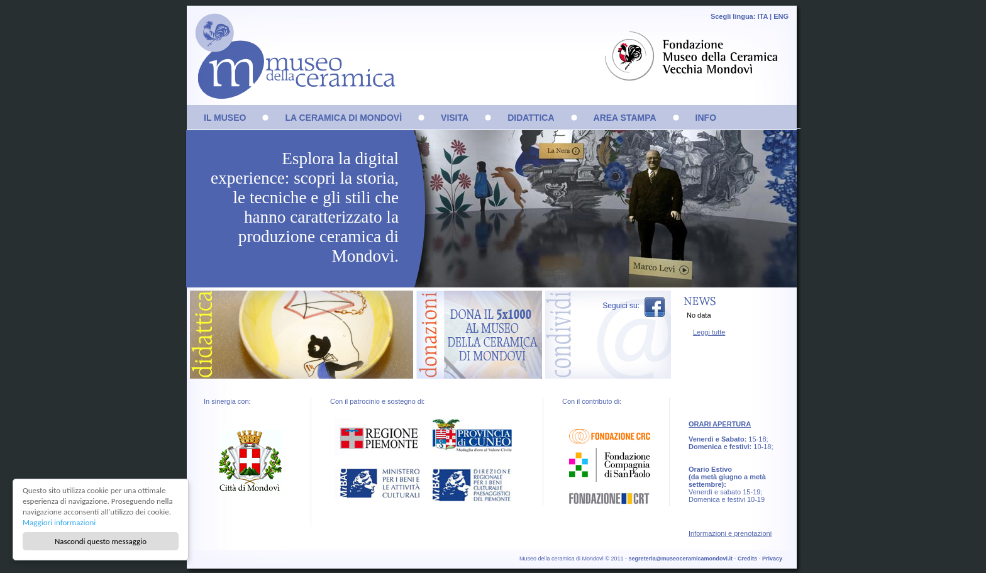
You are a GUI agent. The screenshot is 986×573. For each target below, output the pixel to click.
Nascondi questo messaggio (101, 541)
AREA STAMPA (625, 118)
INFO (705, 118)
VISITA (454, 118)
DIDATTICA (530, 118)
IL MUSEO (225, 118)
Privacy (772, 558)
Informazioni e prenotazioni (730, 533)
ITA (762, 16)
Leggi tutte (709, 332)
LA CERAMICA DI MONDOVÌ (343, 118)
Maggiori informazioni (59, 522)
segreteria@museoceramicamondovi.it (681, 558)
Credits (747, 558)
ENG (781, 16)
